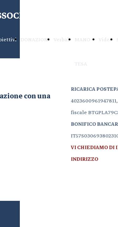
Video (105, 40)
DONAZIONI (35, 40)
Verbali (62, 40)
